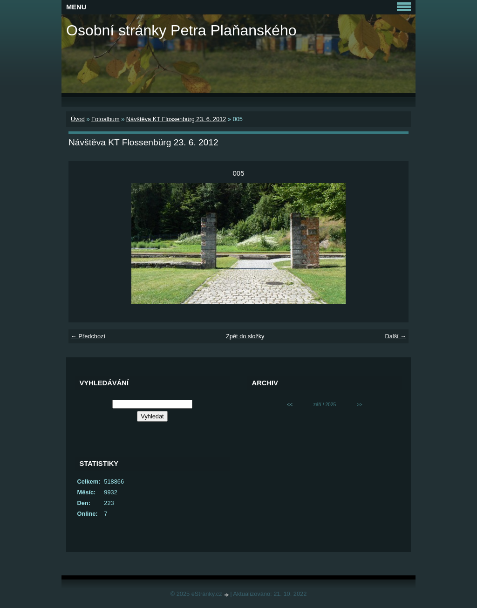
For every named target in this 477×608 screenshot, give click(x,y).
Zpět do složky (245, 336)
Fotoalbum (105, 119)
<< (290, 404)
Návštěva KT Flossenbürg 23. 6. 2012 (176, 119)
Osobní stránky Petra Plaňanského (181, 30)
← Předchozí (88, 336)
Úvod (78, 119)
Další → (395, 336)
